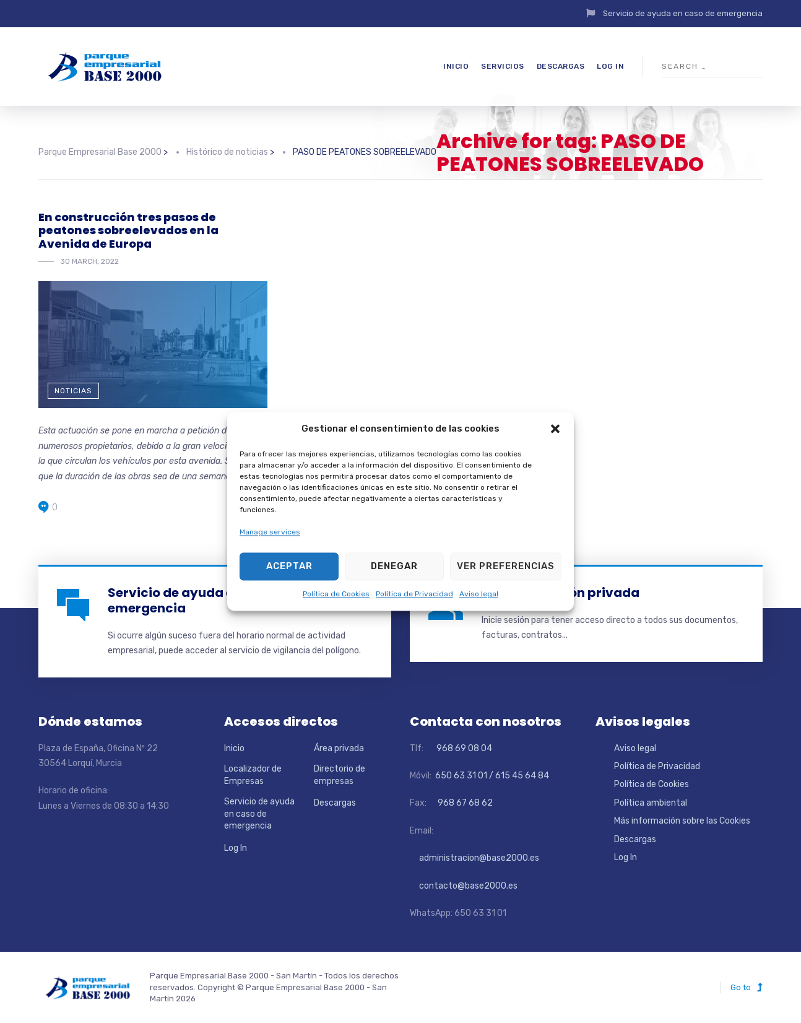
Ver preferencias (506, 566)
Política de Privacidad (414, 594)
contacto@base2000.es (463, 886)
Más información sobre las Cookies (682, 821)
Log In (610, 66)
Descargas (561, 66)
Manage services (270, 532)
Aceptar (289, 566)
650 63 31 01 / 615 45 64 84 (491, 775)
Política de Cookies (336, 594)
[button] (555, 429)
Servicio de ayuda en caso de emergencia (683, 13)
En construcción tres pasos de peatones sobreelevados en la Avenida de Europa (128, 230)
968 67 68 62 (464, 803)
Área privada (339, 748)
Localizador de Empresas (253, 775)
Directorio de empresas (339, 775)
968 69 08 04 (458, 748)
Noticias (73, 390)
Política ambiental (650, 803)
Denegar (394, 566)
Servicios (502, 66)
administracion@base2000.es (474, 858)
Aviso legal (478, 594)
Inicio (456, 66)
